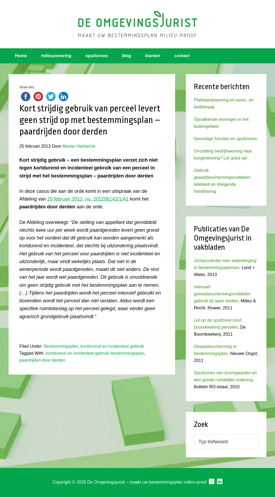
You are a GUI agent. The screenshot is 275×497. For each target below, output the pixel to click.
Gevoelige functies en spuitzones (225, 138)
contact (182, 55)
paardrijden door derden (42, 360)
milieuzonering (56, 55)
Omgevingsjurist (137, 24)
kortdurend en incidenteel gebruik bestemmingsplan (95, 353)
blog (126, 55)
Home (21, 55)
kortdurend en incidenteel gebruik (112, 346)
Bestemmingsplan (61, 346)
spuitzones (96, 55)
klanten (152, 55)
